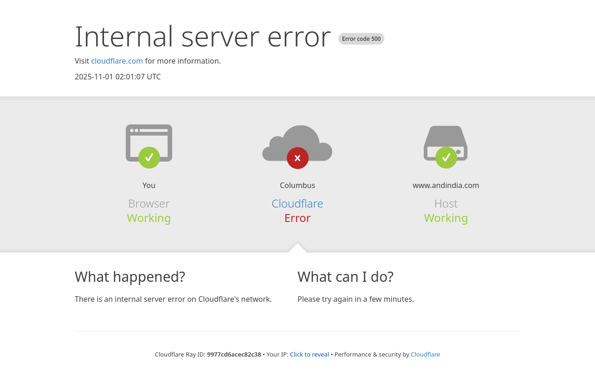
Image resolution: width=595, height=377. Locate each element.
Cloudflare (297, 203)
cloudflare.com (117, 61)
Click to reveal (309, 354)
